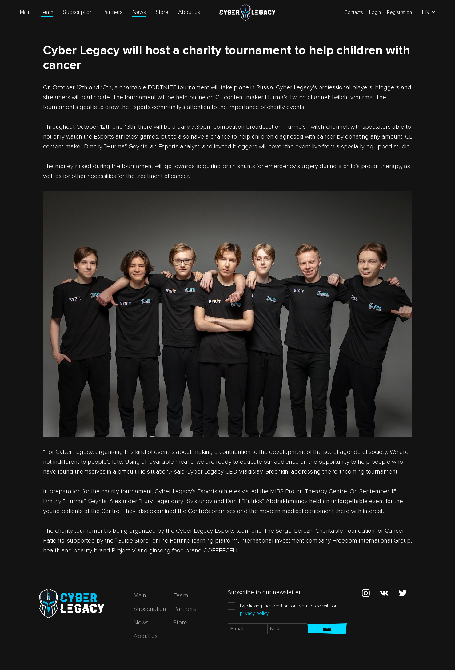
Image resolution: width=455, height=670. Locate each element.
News (139, 12)
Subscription (78, 12)
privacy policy (254, 613)
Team (47, 12)
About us (189, 12)
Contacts (353, 12)
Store (162, 12)
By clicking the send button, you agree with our (289, 609)
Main (25, 12)
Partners (112, 12)
